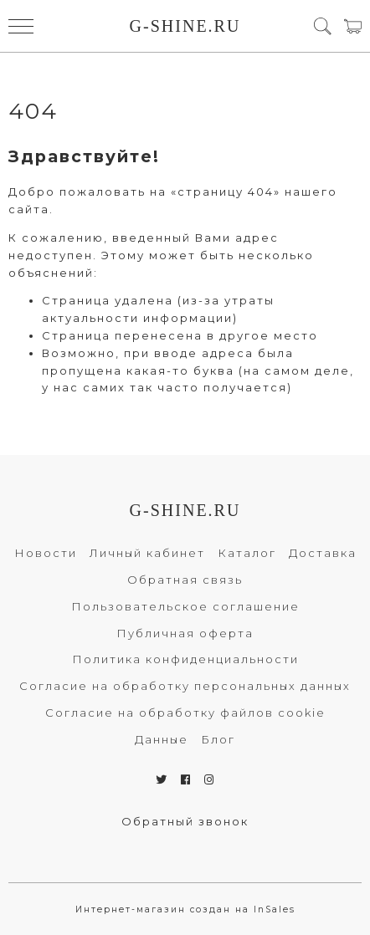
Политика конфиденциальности (185, 659)
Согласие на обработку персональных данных (185, 685)
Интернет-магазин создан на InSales (185, 909)
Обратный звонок (185, 821)
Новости (45, 552)
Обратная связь (185, 579)
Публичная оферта (185, 633)
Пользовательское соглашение (185, 606)
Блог (218, 739)
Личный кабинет (147, 552)
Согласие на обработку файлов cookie (185, 712)
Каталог (247, 552)
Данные (161, 739)
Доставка (323, 552)
